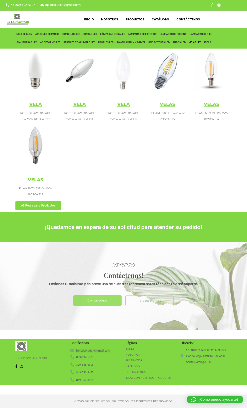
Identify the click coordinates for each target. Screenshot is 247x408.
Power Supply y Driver (131, 42)
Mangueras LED (27, 42)
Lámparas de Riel (201, 34)
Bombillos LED (71, 34)
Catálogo (160, 19)
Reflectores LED (159, 42)
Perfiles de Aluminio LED (79, 42)
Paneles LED (105, 42)
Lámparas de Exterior (142, 34)
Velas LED (195, 42)
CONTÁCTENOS (135, 372)
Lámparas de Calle (112, 34)
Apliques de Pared (47, 34)
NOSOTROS (132, 354)
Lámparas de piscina (173, 34)
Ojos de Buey (24, 34)
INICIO (129, 348)
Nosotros (109, 19)
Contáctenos (188, 19)
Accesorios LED (50, 42)
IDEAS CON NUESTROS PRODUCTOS (148, 377)
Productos (134, 19)
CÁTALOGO (132, 366)
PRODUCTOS (133, 360)
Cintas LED (90, 34)
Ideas (207, 42)
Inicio (89, 19)
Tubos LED (179, 42)
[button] (215, 399)
